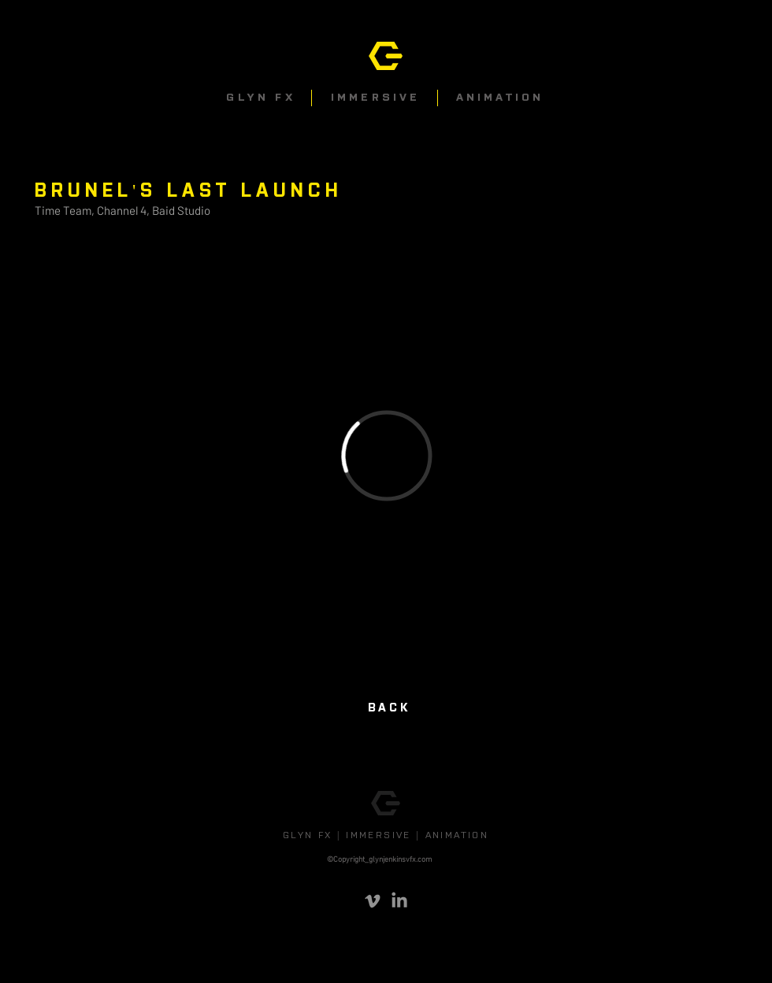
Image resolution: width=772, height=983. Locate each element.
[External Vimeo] (386, 455)
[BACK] (386, 708)
